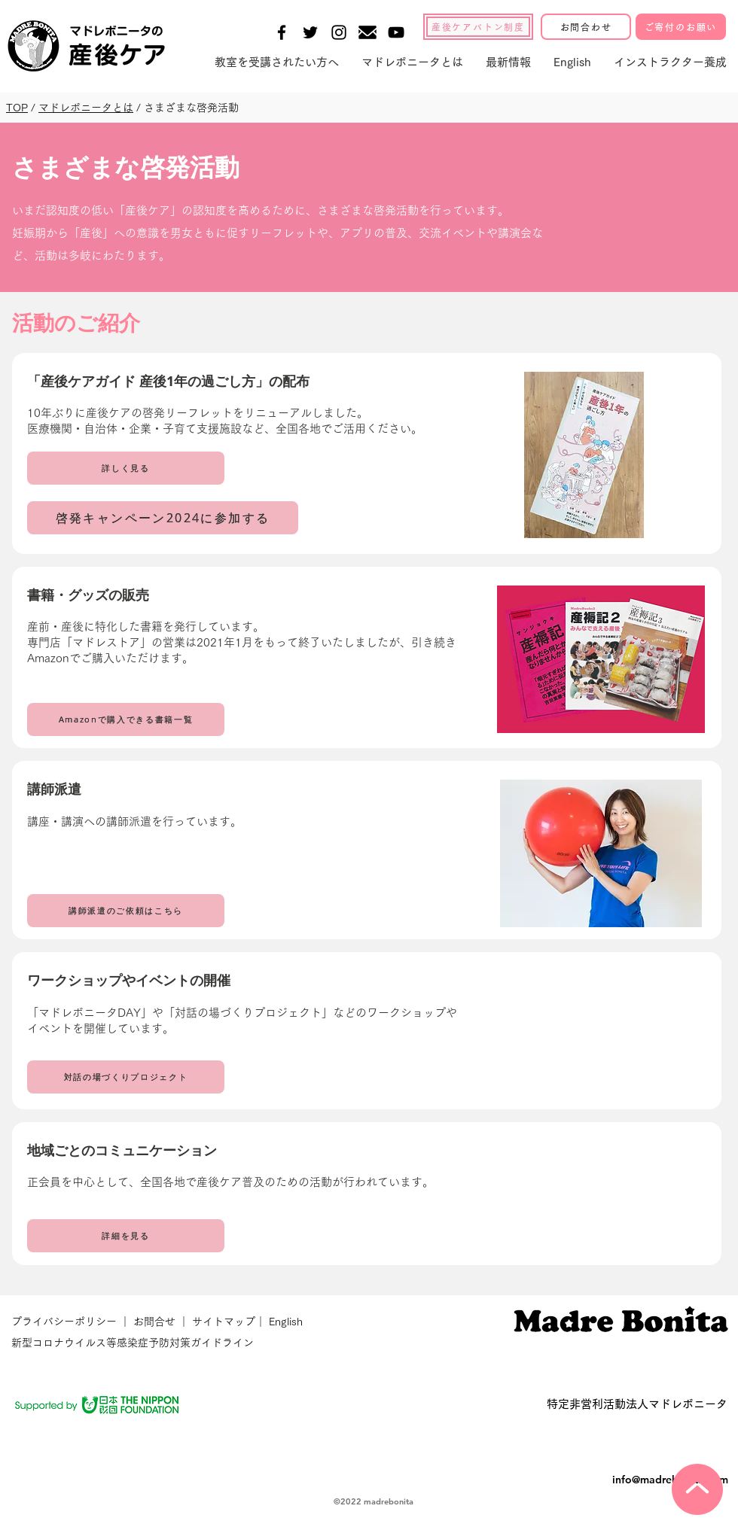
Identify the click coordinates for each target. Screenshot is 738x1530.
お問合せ (154, 1321)
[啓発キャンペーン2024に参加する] (162, 517)
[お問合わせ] (586, 27)
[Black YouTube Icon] (396, 32)
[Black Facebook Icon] (281, 32)
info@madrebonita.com (670, 1479)
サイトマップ (222, 1321)
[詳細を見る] (125, 1235)
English (286, 1321)
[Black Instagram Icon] (339, 32)
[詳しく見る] (125, 468)
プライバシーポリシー (65, 1321)
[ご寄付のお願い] (681, 27)
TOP (17, 107)
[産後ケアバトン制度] (478, 27)
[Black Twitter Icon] (310, 32)
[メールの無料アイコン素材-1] (367, 32)
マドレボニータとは (85, 107)
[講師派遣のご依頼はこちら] (125, 910)
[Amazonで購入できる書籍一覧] (125, 719)
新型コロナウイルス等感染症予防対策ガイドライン (132, 1342)
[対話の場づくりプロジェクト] (125, 1077)
